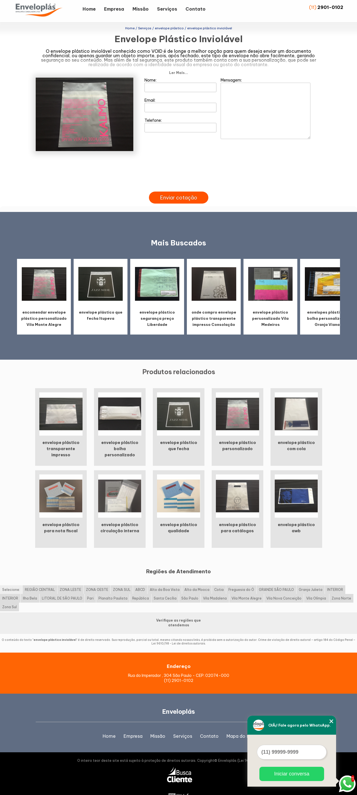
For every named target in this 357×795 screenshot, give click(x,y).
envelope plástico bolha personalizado (119, 438)
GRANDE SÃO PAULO (276, 579)
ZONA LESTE (70, 579)
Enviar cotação (178, 187)
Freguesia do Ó (241, 579)
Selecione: (11, 579)
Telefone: (180, 115)
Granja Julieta (310, 579)
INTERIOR (335, 579)
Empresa (114, 9)
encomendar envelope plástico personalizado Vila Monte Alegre (44, 308)
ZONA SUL (122, 579)
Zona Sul (9, 596)
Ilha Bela (30, 588)
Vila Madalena (215, 588)
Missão (140, 9)
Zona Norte (341, 588)
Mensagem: (265, 98)
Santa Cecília (165, 588)
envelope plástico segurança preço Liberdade (157, 308)
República (140, 588)
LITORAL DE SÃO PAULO (62, 588)
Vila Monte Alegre (246, 588)
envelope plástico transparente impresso (60, 438)
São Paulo (189, 588)
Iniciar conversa (291, 774)
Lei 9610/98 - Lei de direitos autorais (178, 633)
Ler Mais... (178, 62)
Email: (180, 94)
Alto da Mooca (196, 579)
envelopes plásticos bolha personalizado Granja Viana (327, 308)
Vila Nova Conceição (283, 588)
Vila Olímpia (316, 588)
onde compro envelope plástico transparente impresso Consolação (214, 308)
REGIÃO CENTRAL (40, 579)
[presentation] (178, 175)
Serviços (167, 9)
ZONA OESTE (97, 579)
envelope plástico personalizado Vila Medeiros (270, 308)
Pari (90, 588)
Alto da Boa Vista (165, 579)
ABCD (140, 579)
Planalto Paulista (112, 588)
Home (89, 9)
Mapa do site (240, 726)
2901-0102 (330, 7)
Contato (195, 9)
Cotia (219, 579)
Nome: (180, 74)
